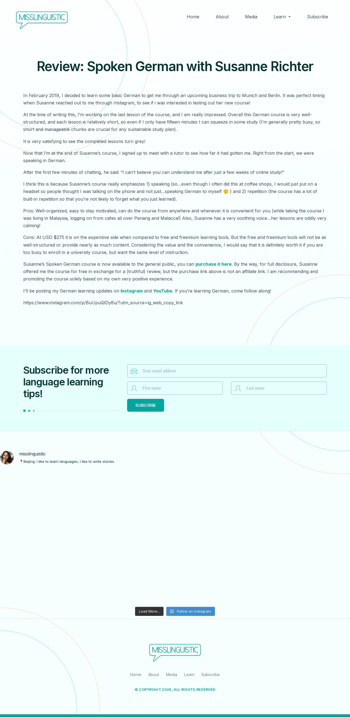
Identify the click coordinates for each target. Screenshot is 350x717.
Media (251, 16)
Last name (238, 388)
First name (134, 388)
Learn (280, 16)
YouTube (162, 291)
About (222, 16)
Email (134, 371)
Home (193, 16)
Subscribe (317, 16)
